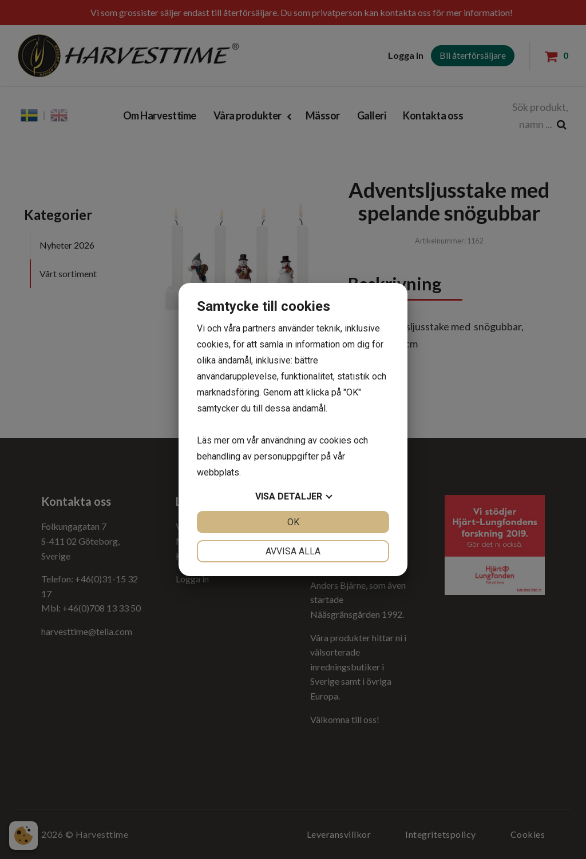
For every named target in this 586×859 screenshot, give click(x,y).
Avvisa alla (293, 551)
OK (293, 522)
